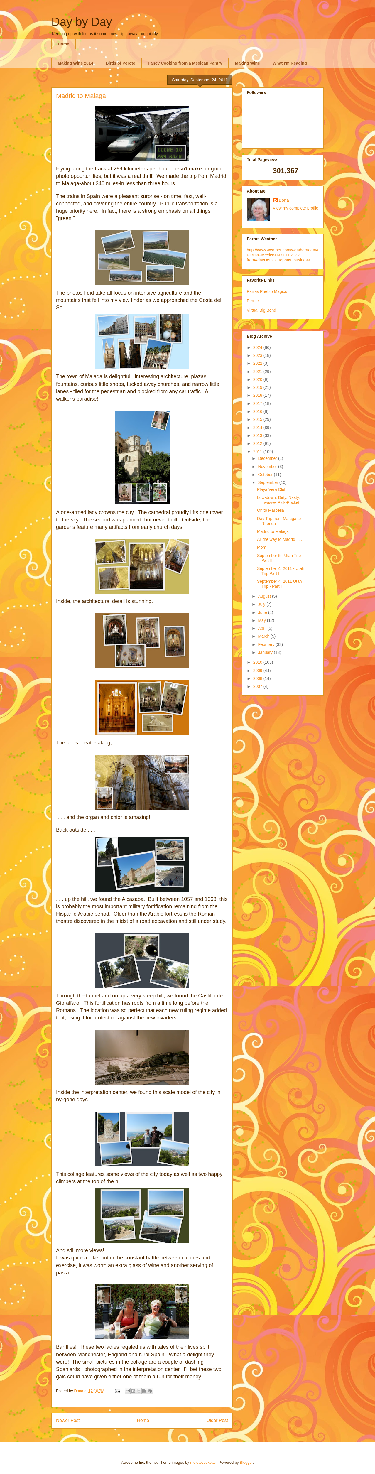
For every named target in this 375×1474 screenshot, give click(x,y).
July (262, 604)
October (266, 474)
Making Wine (247, 63)
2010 (258, 662)
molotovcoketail (203, 1462)
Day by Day (81, 21)
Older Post (217, 1420)
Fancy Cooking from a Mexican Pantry (185, 63)
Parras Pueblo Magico (267, 291)
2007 (258, 686)
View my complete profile (295, 208)
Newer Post (68, 1420)
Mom (261, 547)
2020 (258, 379)
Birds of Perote (120, 63)
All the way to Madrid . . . (279, 539)
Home (63, 44)
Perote (253, 300)
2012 (258, 443)
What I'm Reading (290, 63)
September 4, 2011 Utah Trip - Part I (279, 584)
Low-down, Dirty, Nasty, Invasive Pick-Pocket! (278, 500)
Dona (284, 200)
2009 (258, 670)
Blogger (246, 1462)
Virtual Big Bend (261, 310)
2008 (258, 678)
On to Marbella (270, 510)
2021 (258, 371)
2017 (258, 403)
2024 (258, 347)
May (262, 620)
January (266, 652)
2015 (258, 419)
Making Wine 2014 (75, 63)
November (268, 466)
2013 (258, 435)
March (264, 636)
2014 (258, 427)
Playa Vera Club (271, 489)
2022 (258, 363)
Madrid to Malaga (273, 531)
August (265, 596)
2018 (258, 395)
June (263, 612)
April (262, 628)
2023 (258, 355)
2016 (258, 411)
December (268, 458)
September (268, 482)
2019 (258, 387)
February (267, 644)
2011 (258, 451)
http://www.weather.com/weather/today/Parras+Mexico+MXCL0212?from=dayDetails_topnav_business (282, 255)
